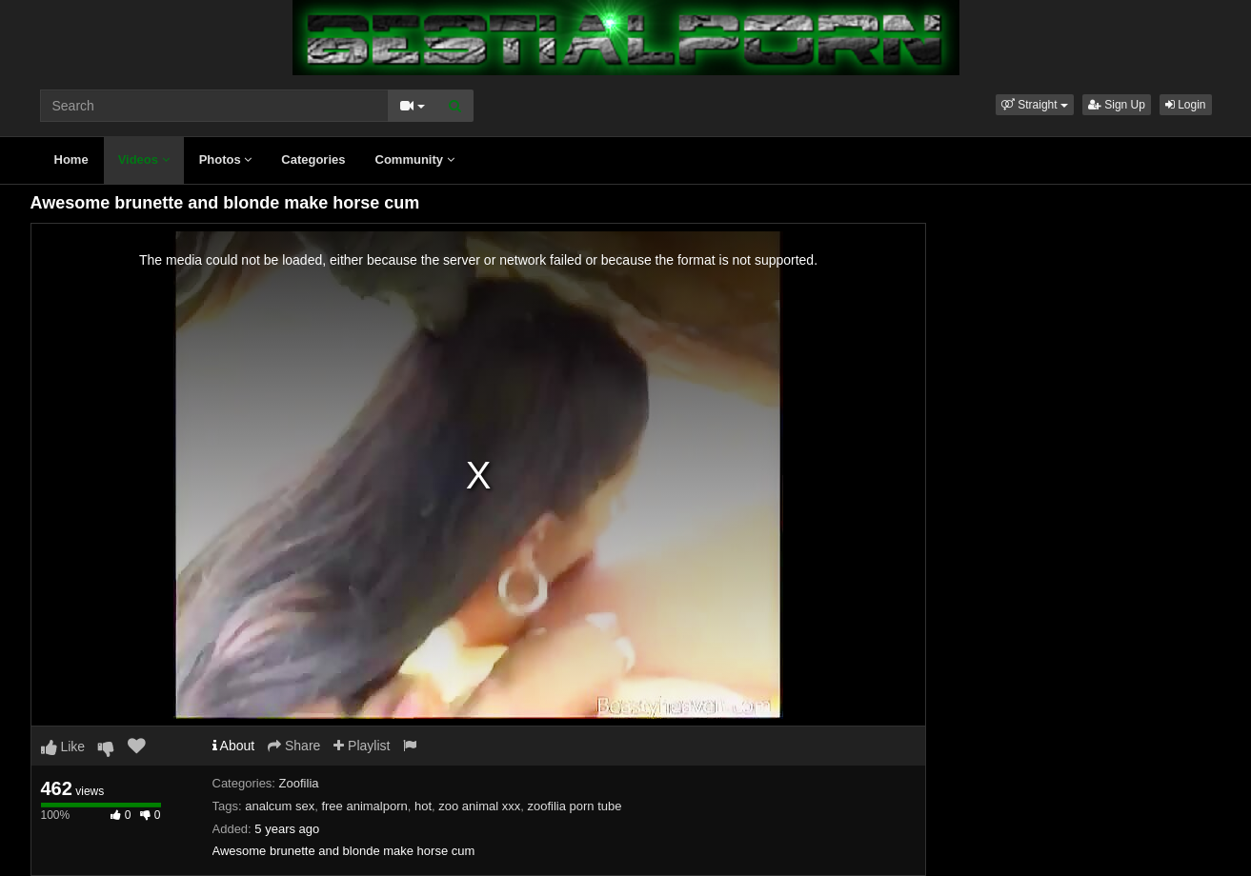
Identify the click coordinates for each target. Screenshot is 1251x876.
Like (63, 746)
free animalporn (364, 806)
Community (414, 159)
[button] (1035, 104)
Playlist (361, 745)
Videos (144, 159)
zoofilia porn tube (575, 806)
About (233, 745)
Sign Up (1116, 104)
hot (423, 806)
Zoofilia (299, 783)
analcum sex (279, 806)
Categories (313, 159)
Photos (225, 159)
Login (1185, 104)
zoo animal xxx (479, 806)
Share (294, 745)
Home (71, 159)
